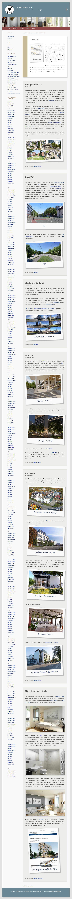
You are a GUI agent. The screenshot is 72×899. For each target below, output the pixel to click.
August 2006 (11, 620)
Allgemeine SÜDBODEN (51, 642)
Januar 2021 (10, 237)
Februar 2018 (11, 315)
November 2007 (11, 588)
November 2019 (11, 271)
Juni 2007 (10, 597)
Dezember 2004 (11, 665)
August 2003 (11, 699)
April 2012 (10, 469)
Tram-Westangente (59, 182)
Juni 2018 (10, 307)
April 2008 (10, 575)
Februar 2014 (11, 420)
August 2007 (11, 594)
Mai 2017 (10, 335)
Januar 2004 (10, 686)
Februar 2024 (11, 156)
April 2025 (10, 126)
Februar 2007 (11, 605)
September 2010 (11, 512)
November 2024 (11, 139)
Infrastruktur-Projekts (55, 186)
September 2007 (11, 592)
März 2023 (10, 181)
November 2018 (11, 297)
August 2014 (11, 409)
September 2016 (11, 354)
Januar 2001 (10, 766)
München (36, 166)
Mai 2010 (10, 520)
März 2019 (10, 286)
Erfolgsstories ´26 (33, 85)
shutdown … (10, 62)
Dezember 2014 (11, 401)
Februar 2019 (11, 288)
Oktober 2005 (11, 642)
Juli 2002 (10, 728)
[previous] (27, 719)
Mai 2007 (10, 599)
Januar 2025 (10, 132)
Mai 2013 (10, 441)
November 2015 (11, 376)
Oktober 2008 (11, 563)
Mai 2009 (10, 547)
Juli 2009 (10, 543)
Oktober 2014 (11, 405)
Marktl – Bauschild (12, 82)
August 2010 (11, 514)
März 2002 (10, 735)
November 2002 (11, 720)
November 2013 (11, 429)
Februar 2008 (11, 579)
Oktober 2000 (11, 775)
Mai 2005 (10, 652)
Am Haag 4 (30, 473)
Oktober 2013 (11, 431)
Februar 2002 (11, 737)
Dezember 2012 (11, 454)
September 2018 (11, 301)
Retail (9, 42)
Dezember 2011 (11, 480)
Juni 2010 (10, 518)
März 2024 (10, 154)
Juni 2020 (10, 254)
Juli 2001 (10, 754)
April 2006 (10, 628)
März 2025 (10, 128)
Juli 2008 (10, 569)
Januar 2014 (10, 422)
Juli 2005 (10, 648)
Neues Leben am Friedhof (14, 76)
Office (39, 166)
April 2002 (10, 733)
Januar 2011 (10, 502)
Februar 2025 (11, 130)
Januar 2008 (10, 581)
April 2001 (10, 760)
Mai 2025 (10, 124)
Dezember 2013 (11, 427)
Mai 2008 (10, 573)
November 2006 (11, 614)
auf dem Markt (48, 449)
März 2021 (10, 234)
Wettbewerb (10, 47)
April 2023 (10, 179)
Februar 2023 (11, 183)
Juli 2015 (10, 384)
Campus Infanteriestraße (54, 122)
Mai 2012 (10, 467)
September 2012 (11, 460)
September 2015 (11, 380)
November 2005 (11, 641)
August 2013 (11, 435)
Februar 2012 (11, 473)
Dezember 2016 (11, 348)
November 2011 (11, 482)
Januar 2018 (10, 317)
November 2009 (11, 535)
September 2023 (11, 169)
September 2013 (11, 433)
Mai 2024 (10, 150)
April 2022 (10, 205)
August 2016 (11, 356)
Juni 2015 (10, 386)
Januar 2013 (10, 449)
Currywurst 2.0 (11, 78)
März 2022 (10, 207)
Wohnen (40, 878)
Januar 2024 (10, 158)
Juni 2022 (10, 201)
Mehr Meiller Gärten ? (13, 74)
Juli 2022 (10, 199)
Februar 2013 (11, 447)
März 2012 (10, 471)
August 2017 (11, 329)
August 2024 (11, 145)
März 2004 (10, 683)
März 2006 (10, 630)
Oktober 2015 (11, 378)
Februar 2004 (11, 685)
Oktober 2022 (11, 194)
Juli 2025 (10, 120)
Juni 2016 (10, 360)
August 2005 (11, 646)
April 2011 (10, 496)
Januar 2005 (10, 660)
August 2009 (11, 541)
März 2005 (10, 656)
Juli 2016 (10, 358)
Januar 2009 (10, 554)
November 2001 (11, 746)
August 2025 (11, 118)
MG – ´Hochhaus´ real (13, 80)
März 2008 (10, 577)
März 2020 (10, 260)
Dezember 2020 (11, 242)
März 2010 (10, 524)
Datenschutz (58, 891)
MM (63, 236)
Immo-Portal (53, 700)
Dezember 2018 (11, 295)
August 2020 (11, 250)
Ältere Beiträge (28, 886)
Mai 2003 (10, 705)
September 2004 (11, 671)
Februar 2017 (11, 341)
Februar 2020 (11, 262)
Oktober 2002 (11, 722)
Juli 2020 (10, 252)
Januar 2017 (10, 343)
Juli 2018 (10, 305)
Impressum (51, 891)
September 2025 (11, 116)
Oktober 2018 (11, 299)
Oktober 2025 (11, 114)
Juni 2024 (10, 148)
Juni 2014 (10, 413)
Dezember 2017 (11, 322)
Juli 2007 (10, 596)
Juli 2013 (10, 437)
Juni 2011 (10, 492)
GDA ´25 (29, 355)
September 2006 (11, 618)
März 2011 (10, 498)
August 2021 (11, 224)
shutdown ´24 (11, 86)
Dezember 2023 (11, 163)
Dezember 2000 (11, 771)
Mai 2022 (10, 203)
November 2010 (11, 509)
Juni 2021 (10, 228)
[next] (62, 719)
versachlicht (49, 304)
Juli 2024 (10, 147)
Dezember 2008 (11, 559)
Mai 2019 (10, 283)
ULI (8, 66)
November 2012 (11, 456)
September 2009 (11, 539)
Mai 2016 (10, 362)
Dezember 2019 (11, 269)
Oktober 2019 (11, 273)
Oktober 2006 (11, 616)
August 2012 (11, 462)
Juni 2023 (10, 175)
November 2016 (11, 350)
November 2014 (11, 403)
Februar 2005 (11, 658)
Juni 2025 (10, 122)
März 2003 (10, 709)
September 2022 (11, 195)
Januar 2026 (10, 105)
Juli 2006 (10, 622)
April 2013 (10, 443)
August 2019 (11, 277)
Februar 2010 (11, 526)
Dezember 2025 (11, 110)
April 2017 (10, 337)
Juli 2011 (10, 490)
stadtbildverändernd (34, 283)
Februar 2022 (11, 209)
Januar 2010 (10, 528)
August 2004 (11, 673)
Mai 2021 (10, 230)
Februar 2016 (11, 368)
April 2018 (10, 311)
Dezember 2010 (11, 507)
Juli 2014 (10, 411)
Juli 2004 (10, 675)
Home (9, 28)
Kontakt (33, 28)
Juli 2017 (10, 331)
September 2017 (11, 327)
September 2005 (11, 644)
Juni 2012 (10, 465)
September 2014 (11, 407)
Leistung (15, 28)
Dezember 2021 (11, 216)
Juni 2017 (10, 333)
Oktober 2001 (11, 748)
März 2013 (10, 445)
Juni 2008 (10, 571)
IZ (58, 819)
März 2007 (10, 603)
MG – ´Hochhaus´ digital (36, 691)
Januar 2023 (10, 185)
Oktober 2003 (11, 695)
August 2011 (11, 488)
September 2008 (11, 565)
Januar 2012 (10, 475)
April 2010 (10, 522)
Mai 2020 (10, 256)
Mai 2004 (10, 679)
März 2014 (10, 418)
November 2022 (11, 192)
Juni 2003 (10, 703)
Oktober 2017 (11, 326)
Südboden (51, 100)
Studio (27, 28)
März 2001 (10, 762)
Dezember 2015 (11, 374)
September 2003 (11, 697)
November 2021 (11, 218)
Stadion (22, 28)
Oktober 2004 (11, 669)
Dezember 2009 (11, 533)
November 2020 (11, 244)
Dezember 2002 (11, 718)
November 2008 (11, 561)
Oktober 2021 (11, 220)
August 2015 (11, 382)
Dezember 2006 (11, 612)
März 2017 (10, 339)
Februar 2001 (11, 764)
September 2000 (11, 776)
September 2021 (11, 222)
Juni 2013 (10, 439)
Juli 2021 (10, 226)
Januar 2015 (10, 396)
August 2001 (11, 752)
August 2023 (11, 171)
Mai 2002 (10, 732)
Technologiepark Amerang (14, 93)
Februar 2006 (11, 632)
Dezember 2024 (11, 137)
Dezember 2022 (11, 190)
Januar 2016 (10, 370)
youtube (41, 819)
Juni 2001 (10, 756)
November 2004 (11, 667)
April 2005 (10, 654)
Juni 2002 (10, 730)
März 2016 (10, 366)
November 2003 (11, 693)
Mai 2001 (10, 758)
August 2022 (11, 197)
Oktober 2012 (11, 458)
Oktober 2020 (11, 246)
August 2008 (11, 567)
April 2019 (10, 284)
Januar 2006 (10, 634)
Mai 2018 (10, 309)
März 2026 (10, 102)
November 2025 (11, 112)
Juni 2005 (10, 650)
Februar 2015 (11, 394)
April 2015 (10, 390)
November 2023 (11, 165)
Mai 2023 (10, 177)
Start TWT (29, 177)
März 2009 (10, 550)
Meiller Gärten (60, 696)
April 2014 (10, 417)
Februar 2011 (11, 500)
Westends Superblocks (13, 89)
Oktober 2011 (11, 484)
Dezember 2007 (11, 586)
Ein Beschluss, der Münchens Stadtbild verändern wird (40, 308)
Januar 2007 (10, 607)
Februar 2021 (11, 236)
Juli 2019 (10, 279)
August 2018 (11, 303)
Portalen (48, 520)
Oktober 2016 (11, 352)
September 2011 (11, 486)
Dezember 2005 (11, 639)
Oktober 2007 (11, 590)
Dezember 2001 (11, 744)
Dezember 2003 (11, 691)
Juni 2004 (10, 677)
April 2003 (10, 707)
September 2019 (11, 275)
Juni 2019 (10, 281)
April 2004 (10, 681)
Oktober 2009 (11, 537)
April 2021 (10, 232)
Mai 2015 (10, 388)
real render (10, 91)
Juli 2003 (10, 701)
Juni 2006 (10, 624)
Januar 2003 (10, 713)
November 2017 (11, 324)
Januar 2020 (10, 264)
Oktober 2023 (11, 167)
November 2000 (11, 773)
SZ (41, 735)
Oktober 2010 (11, 510)
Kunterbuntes (11, 36)
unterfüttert (57, 302)
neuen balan (41, 108)
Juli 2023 (10, 173)
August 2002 (11, 726)
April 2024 (10, 152)
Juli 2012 (10, 463)
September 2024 (11, 143)
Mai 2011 (10, 494)
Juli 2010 (10, 516)
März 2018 (10, 313)
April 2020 (10, 258)
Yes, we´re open (11, 60)
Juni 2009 (10, 545)
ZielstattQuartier (29, 126)
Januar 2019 (10, 290)
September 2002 (11, 724)
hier (39, 184)
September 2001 (11, 750)
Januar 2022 (10, 211)
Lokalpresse (58, 188)
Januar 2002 (10, 739)
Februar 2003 (11, 711)
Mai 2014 (10, 415)
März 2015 (10, 392)
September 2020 (11, 248)
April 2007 (10, 601)
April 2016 (10, 364)
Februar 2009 (11, 552)
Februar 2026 (11, 104)
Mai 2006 (10, 626)
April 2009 (10, 549)
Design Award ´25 (12, 84)
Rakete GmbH (24, 7)
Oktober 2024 (11, 141)
